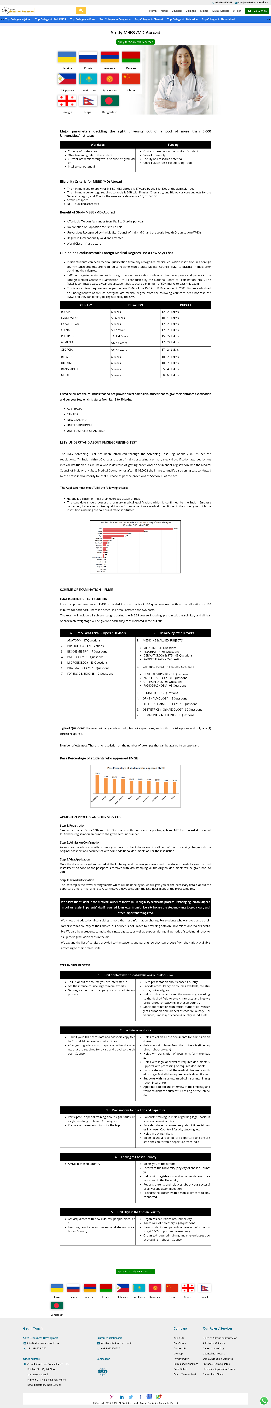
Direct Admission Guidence (218, 1358)
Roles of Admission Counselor (220, 1338)
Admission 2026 (257, 11)
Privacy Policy (181, 1358)
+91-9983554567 (224, 2)
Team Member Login (185, 1374)
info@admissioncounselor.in (253, 2)
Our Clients (180, 1343)
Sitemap (178, 1353)
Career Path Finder (213, 1374)
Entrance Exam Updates (216, 1364)
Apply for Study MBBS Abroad (135, 42)
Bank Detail (180, 1369)
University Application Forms (219, 1369)
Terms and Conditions (186, 1364)
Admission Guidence (214, 1343)
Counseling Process (214, 1353)
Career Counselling (213, 1348)
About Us (179, 1338)
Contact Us (180, 1348)
